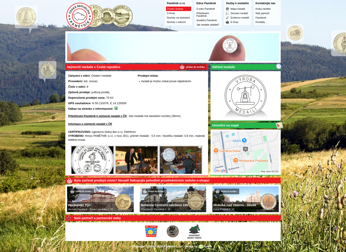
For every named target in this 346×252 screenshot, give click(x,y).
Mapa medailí (238, 8)
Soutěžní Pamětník (206, 20)
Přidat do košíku (83, 191)
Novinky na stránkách (178, 17)
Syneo (208, 246)
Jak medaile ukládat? (207, 24)
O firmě (171, 13)
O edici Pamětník (205, 8)
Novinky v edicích (176, 22)
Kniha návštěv (263, 8)
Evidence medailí (240, 17)
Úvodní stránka (175, 8)
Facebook (261, 17)
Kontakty (260, 22)
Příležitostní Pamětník (202, 14)
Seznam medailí (239, 13)
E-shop (234, 22)
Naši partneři (262, 13)
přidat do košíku (195, 67)
